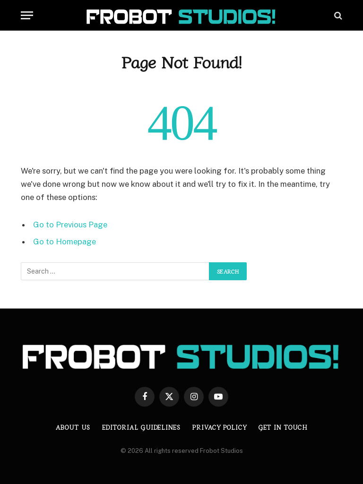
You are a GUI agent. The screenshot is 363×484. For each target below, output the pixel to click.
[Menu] (27, 15)
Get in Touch (283, 427)
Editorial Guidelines (141, 427)
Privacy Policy (219, 427)
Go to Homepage (64, 241)
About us (73, 427)
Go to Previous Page (70, 224)
